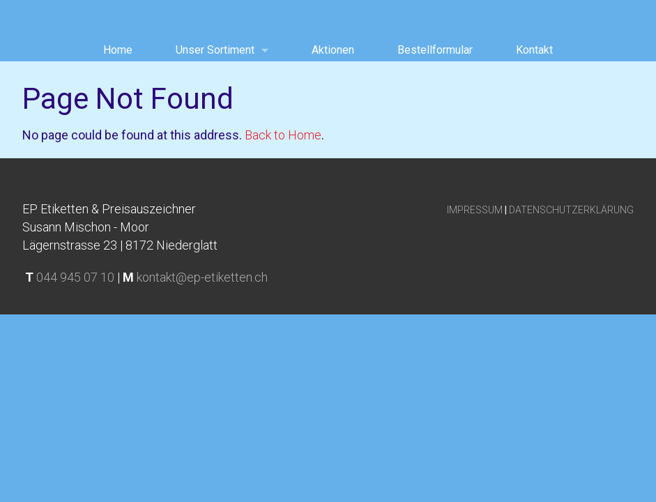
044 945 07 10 (75, 277)
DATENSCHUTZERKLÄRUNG (571, 209)
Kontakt (534, 49)
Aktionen (333, 49)
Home (117, 49)
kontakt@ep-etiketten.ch (202, 277)
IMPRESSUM (475, 209)
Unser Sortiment (215, 49)
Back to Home (283, 135)
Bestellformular (435, 49)
